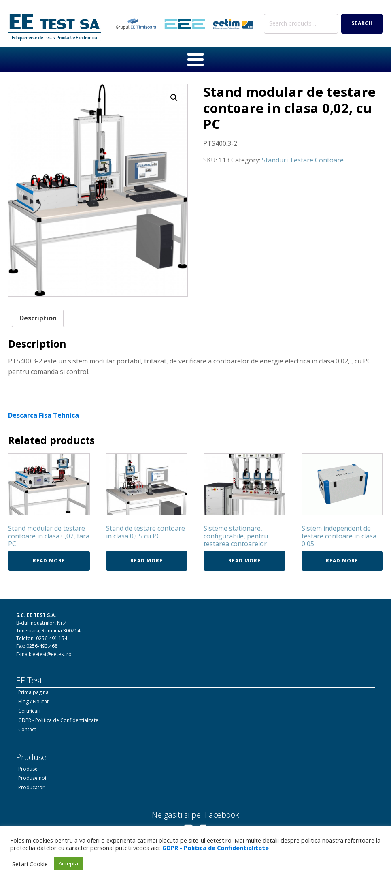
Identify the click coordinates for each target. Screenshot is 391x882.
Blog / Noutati (34, 701)
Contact (27, 729)
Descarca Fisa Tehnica (43, 415)
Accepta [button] (68, 863)
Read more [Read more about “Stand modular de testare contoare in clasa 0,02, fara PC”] (49, 560)
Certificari (29, 710)
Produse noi (32, 778)
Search (362, 23)
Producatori (32, 787)
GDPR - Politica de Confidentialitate (58, 720)
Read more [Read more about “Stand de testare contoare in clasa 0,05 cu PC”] (146, 560)
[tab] (38, 318)
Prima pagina (33, 692)
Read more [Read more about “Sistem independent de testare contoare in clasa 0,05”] (342, 560)
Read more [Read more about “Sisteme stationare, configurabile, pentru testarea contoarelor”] (244, 560)
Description (38, 318)
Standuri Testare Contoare (303, 160)
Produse (28, 768)
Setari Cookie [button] (30, 863)
